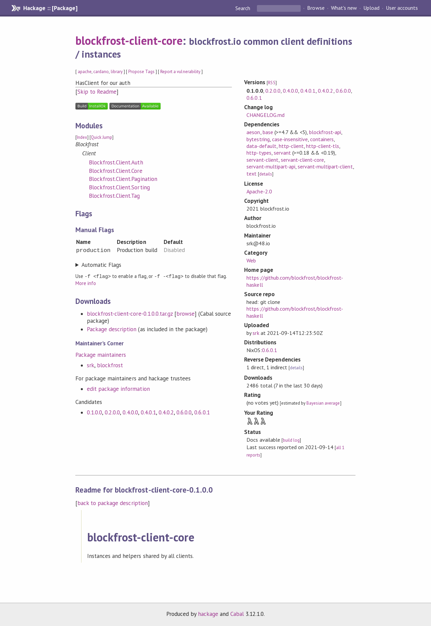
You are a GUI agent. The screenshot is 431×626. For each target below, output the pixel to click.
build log (291, 440)
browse (185, 313)
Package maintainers (100, 354)
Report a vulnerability (180, 71)
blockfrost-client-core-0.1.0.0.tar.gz (130, 313)
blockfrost (110, 365)
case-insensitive (290, 139)
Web (251, 260)
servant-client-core (302, 159)
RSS (271, 83)
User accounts (402, 8)
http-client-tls (322, 146)
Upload (371, 8)
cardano (101, 71)
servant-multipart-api (270, 166)
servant (282, 152)
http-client (291, 146)
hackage (208, 614)
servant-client (262, 159)
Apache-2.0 (259, 191)
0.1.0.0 (94, 412)
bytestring (257, 139)
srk (90, 365)
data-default (261, 146)
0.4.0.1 (148, 412)
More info (85, 283)
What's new (344, 8)
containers (322, 139)
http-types (258, 152)
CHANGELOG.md (265, 115)
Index (82, 137)
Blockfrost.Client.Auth (116, 162)
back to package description (112, 503)
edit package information (118, 388)
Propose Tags (141, 71)
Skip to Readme (97, 91)
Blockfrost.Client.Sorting (119, 187)
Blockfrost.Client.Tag (114, 195)
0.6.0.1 (201, 412)
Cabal (237, 614)
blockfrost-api (325, 132)
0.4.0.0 (130, 412)
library (117, 71)
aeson (253, 132)
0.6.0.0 (184, 412)
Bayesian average (323, 403)
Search (243, 8)
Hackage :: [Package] (50, 8)
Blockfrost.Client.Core (115, 171)
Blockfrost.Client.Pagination (123, 179)
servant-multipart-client (325, 166)
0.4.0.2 (166, 412)
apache (85, 71)
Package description (111, 329)
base (268, 132)
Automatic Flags (101, 265)
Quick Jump (101, 137)
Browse (315, 8)
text (251, 173)
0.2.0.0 (112, 412)
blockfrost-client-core (129, 40)
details (265, 174)
